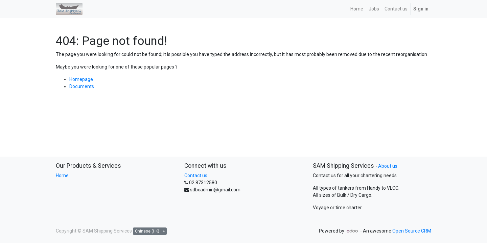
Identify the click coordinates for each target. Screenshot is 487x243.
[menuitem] (357, 9)
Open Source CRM (411, 231)
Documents (81, 86)
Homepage (81, 79)
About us (387, 166)
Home (62, 175)
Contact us (195, 175)
